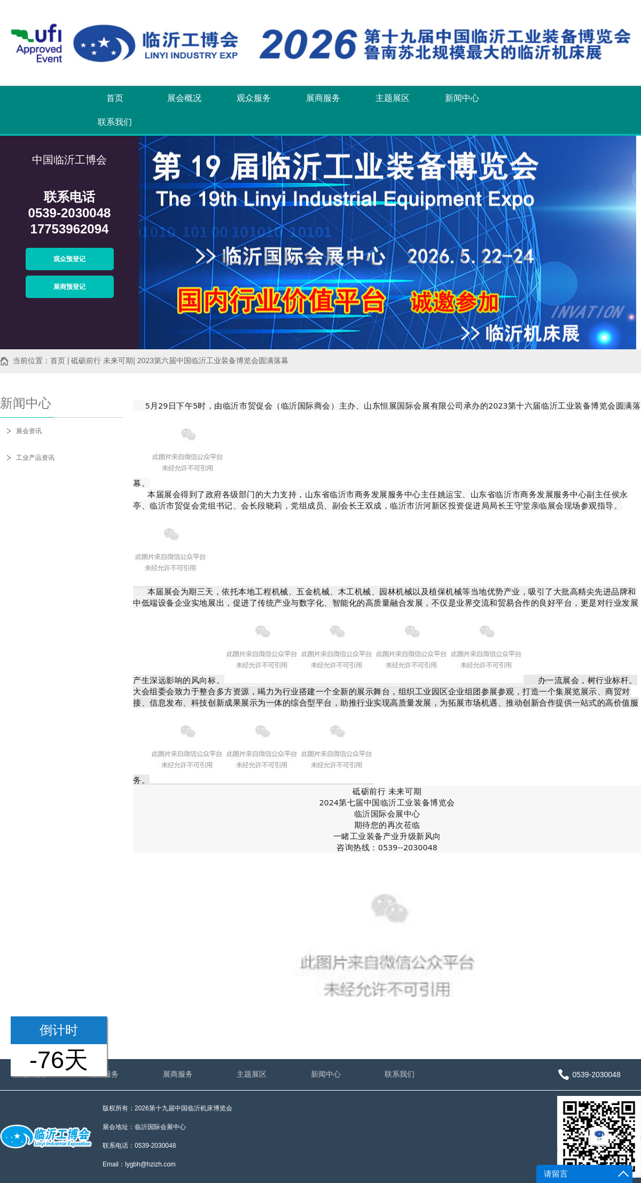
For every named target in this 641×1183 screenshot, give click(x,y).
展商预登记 (69, 287)
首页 (114, 98)
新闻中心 (462, 98)
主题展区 (393, 98)
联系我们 (115, 122)
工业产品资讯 (35, 457)
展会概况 (184, 98)
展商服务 (323, 98)
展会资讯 (29, 431)
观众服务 (254, 98)
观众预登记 (69, 259)
